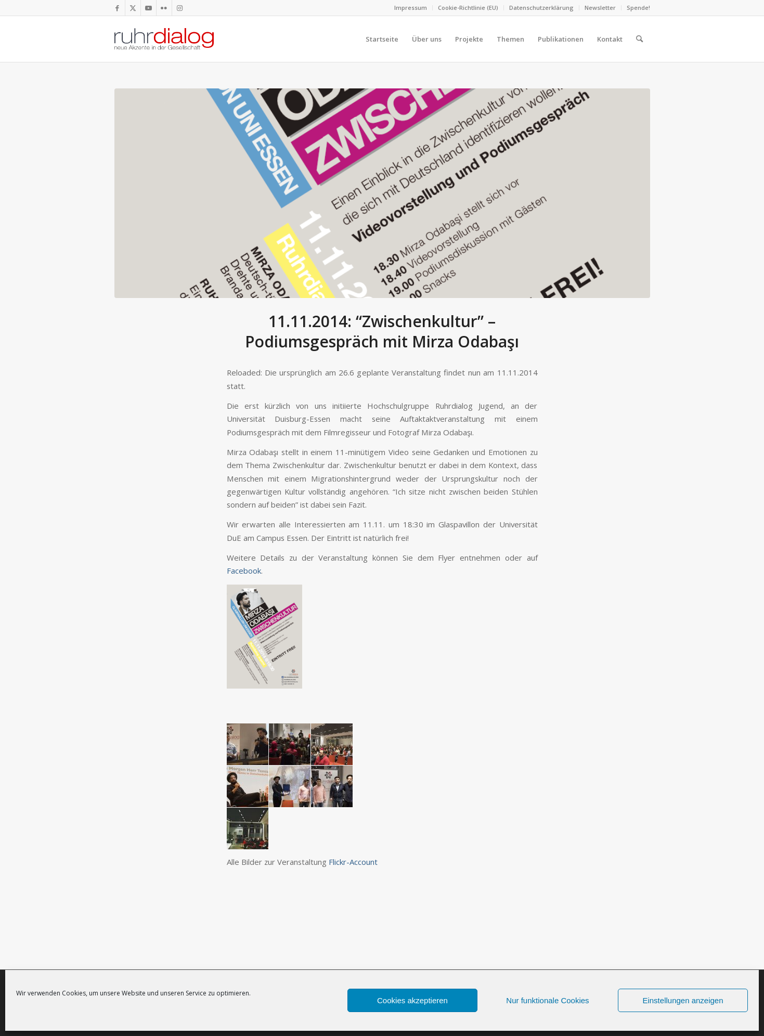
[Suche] (639, 39)
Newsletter (600, 7)
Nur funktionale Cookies (547, 1000)
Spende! (638, 7)
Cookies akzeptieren (412, 1000)
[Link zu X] (132, 8)
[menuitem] (411, 7)
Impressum (410, 7)
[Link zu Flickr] (164, 8)
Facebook (244, 570)
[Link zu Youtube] (148, 8)
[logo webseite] (164, 39)
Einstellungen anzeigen (682, 1000)
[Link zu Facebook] (117, 8)
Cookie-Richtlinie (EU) (468, 7)
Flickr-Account (353, 862)
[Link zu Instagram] (180, 8)
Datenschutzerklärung (541, 7)
